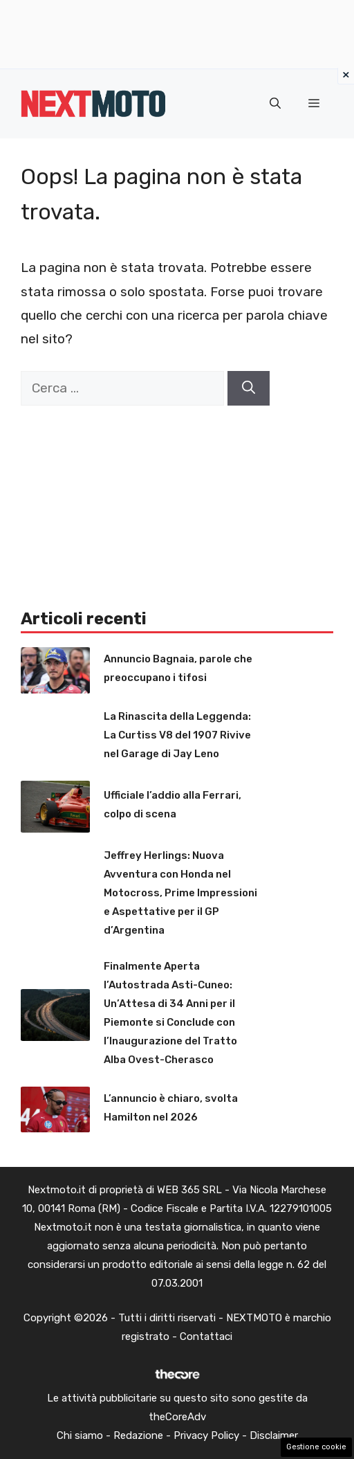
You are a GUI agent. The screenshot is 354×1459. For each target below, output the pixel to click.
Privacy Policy (206, 1435)
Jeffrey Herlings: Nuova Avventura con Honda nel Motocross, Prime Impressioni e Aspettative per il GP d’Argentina (180, 892)
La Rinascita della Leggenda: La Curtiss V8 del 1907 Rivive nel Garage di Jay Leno (177, 735)
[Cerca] (248, 388)
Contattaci (206, 1336)
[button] (275, 104)
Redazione (138, 1435)
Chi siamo (80, 1435)
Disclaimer (274, 1435)
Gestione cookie (316, 1446)
